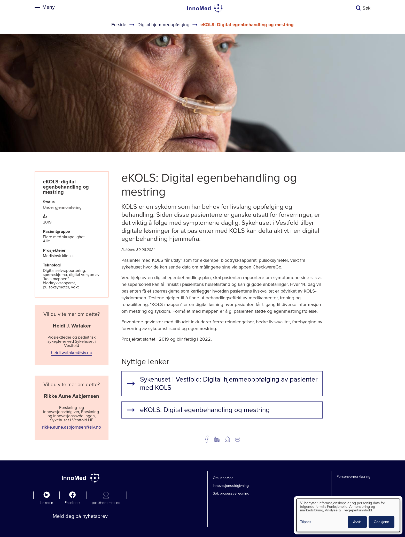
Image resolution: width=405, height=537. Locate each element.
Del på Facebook (206, 439)
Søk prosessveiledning (231, 493)
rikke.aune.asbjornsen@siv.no (71, 427)
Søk (366, 8)
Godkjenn (381, 522)
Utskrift (237, 439)
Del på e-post (227, 439)
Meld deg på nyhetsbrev (80, 516)
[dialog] (348, 515)
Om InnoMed (223, 478)
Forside (118, 24)
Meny (48, 7)
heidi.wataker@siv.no (71, 352)
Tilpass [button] (305, 522)
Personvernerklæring (353, 476)
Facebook (72, 503)
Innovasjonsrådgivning (231, 485)
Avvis (357, 522)
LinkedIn (46, 503)
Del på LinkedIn (217, 439)
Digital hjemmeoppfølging (163, 24)
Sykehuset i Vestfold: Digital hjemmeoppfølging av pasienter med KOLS (229, 383)
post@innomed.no (106, 503)
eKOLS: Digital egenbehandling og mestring (205, 410)
